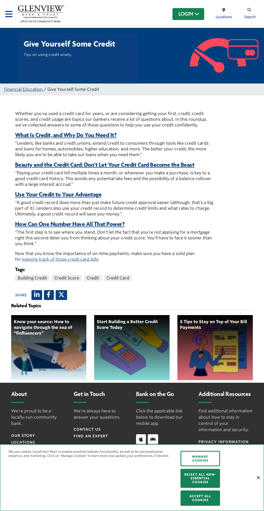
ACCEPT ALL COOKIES (200, 498)
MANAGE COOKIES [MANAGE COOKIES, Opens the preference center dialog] (200, 458)
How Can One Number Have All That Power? (70, 224)
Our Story (23, 435)
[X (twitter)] (61, 295)
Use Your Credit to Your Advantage (58, 194)
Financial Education (23, 89)
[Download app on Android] (153, 439)
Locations (23, 442)
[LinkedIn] (36, 295)
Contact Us (87, 429)
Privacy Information (223, 442)
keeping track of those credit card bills (60, 259)
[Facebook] (49, 295)
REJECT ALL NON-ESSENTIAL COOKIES (200, 478)
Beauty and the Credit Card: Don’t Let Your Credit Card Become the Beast (105, 164)
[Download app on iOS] (141, 439)
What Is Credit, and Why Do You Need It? (66, 135)
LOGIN (188, 14)
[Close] (258, 477)
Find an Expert (91, 436)
